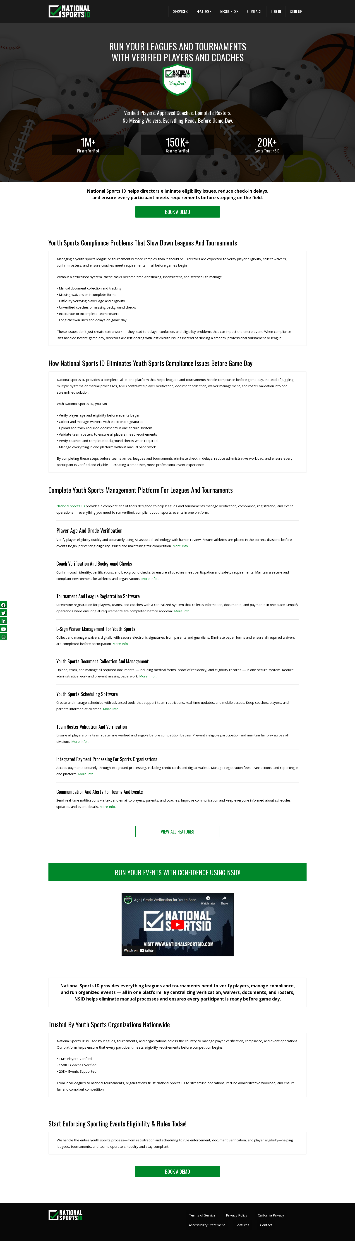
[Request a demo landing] (177, 212)
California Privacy (271, 1215)
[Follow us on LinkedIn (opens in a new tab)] (3, 621)
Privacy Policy (236, 1215)
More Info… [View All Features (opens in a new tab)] (87, 774)
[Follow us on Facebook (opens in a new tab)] (3, 605)
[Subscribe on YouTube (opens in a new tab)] (3, 629)
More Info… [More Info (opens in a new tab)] (181, 546)
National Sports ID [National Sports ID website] (70, 506)
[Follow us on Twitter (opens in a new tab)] (3, 613)
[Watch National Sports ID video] (178, 955)
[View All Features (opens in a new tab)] (177, 831)
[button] (180, 11)
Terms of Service (202, 1215)
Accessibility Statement (207, 1225)
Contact (266, 1225)
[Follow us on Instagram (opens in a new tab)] (3, 636)
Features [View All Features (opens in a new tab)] (242, 1225)
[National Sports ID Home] (69, 11)
